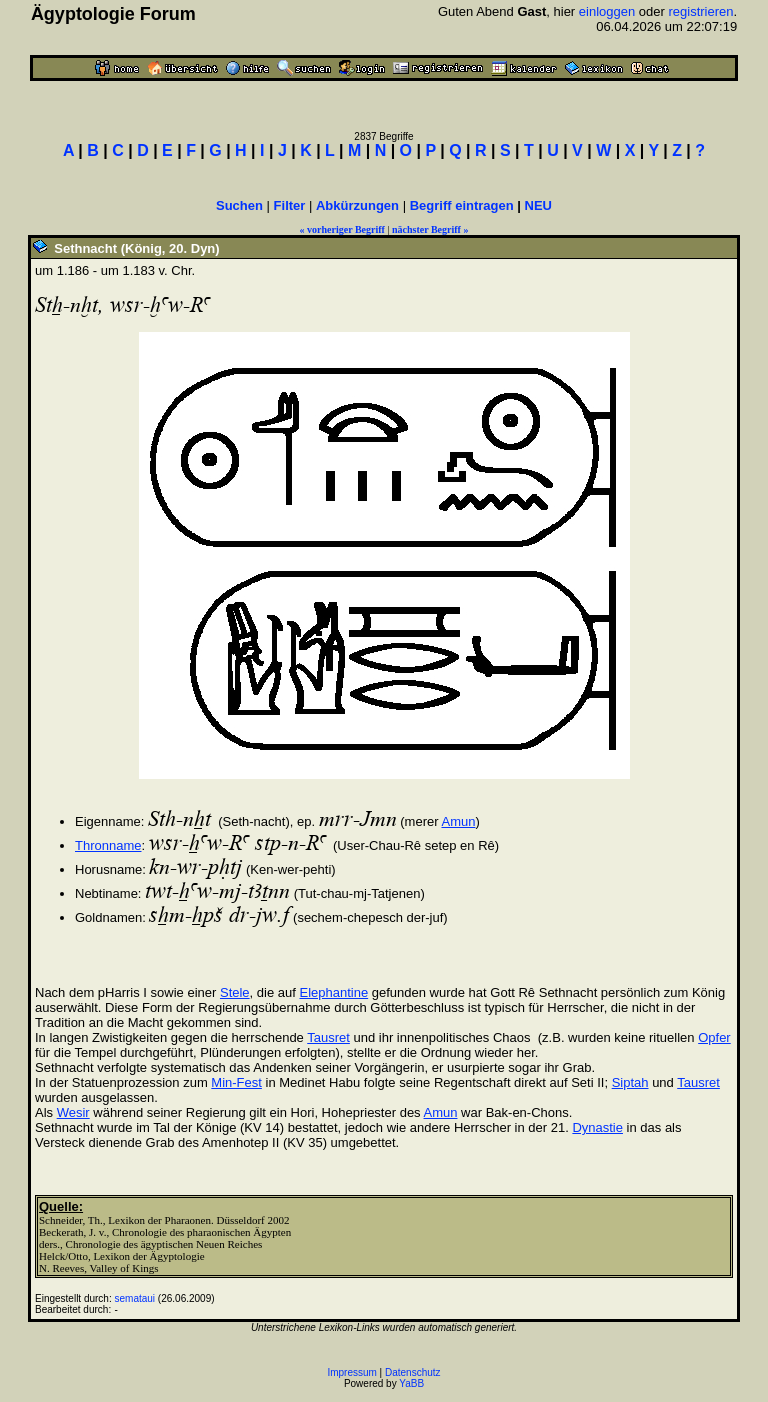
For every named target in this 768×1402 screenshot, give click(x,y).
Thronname (108, 845)
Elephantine (333, 992)
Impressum (351, 1372)
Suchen (239, 205)
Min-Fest (236, 1082)
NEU (538, 205)
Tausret (328, 1037)
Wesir (73, 1112)
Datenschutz (413, 1372)
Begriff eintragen (462, 205)
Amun (458, 821)
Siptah (630, 1082)
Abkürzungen (357, 205)
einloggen (607, 11)
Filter (290, 205)
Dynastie (597, 1127)
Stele (235, 992)
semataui (135, 1298)
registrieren (700, 11)
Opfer (714, 1037)
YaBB (411, 1383)
